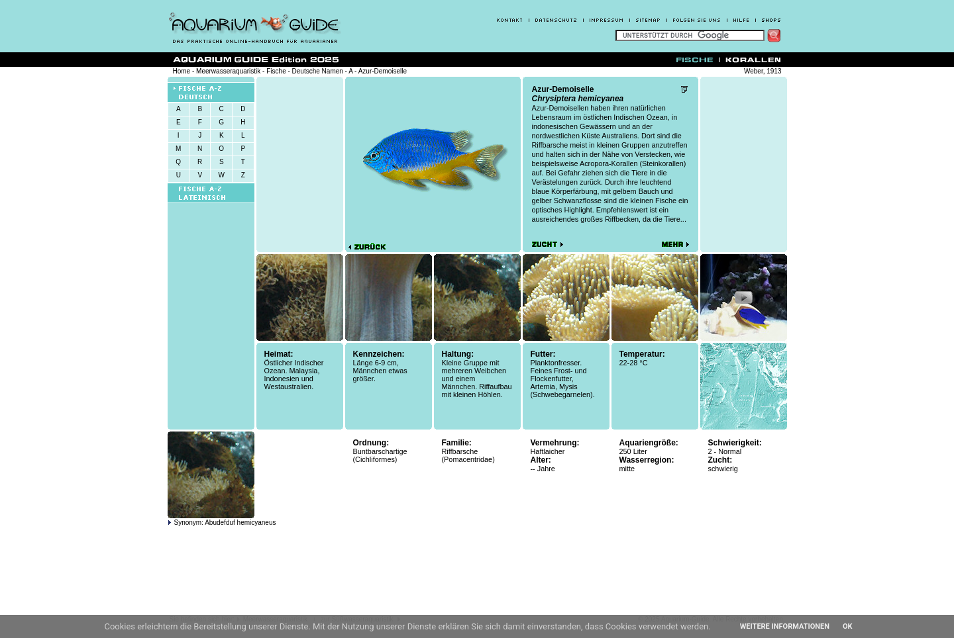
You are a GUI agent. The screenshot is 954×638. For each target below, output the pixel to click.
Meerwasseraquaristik (228, 71)
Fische (276, 71)
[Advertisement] (743, 164)
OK (848, 626)
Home (182, 71)
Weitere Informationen (784, 626)
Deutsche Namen (317, 71)
